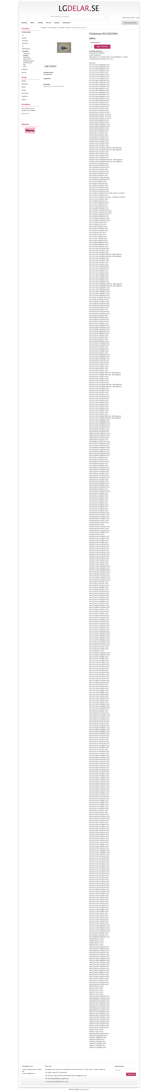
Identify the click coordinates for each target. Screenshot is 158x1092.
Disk (24, 64)
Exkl (137, 17)
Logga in (24, 99)
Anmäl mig (131, 1074)
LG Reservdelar (30, 32)
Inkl (133, 17)
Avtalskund (25, 96)
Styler (31, 66)
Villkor (32, 22)
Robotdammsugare (28, 61)
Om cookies (25, 93)
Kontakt (40, 22)
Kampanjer (25, 69)
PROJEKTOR (30, 49)
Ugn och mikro (27, 59)
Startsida (24, 22)
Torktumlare (26, 57)
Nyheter (57, 22)
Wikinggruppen (84, 1089)
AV (30, 46)
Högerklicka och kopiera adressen (54, 86)
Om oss (48, 22)
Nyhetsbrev (66, 22)
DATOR (30, 38)
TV (30, 35)
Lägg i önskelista (50, 66)
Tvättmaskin (26, 53)
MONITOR (30, 43)
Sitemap (24, 72)
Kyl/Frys (25, 55)
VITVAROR (30, 51)
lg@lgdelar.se (26, 113)
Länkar (23, 87)
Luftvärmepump (27, 62)
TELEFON (30, 40)
